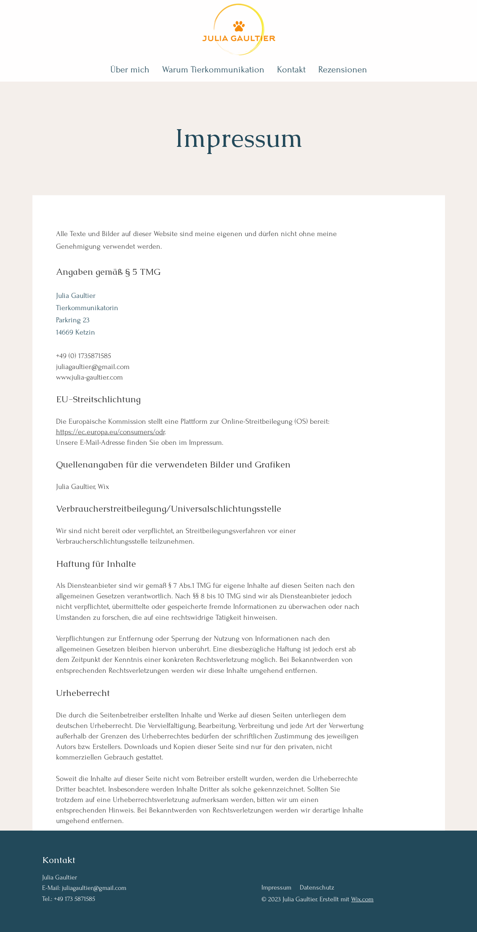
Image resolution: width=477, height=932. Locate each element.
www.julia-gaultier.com (89, 377)
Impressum (276, 887)
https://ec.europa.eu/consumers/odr (110, 432)
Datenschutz (317, 887)
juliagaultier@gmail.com (93, 367)
